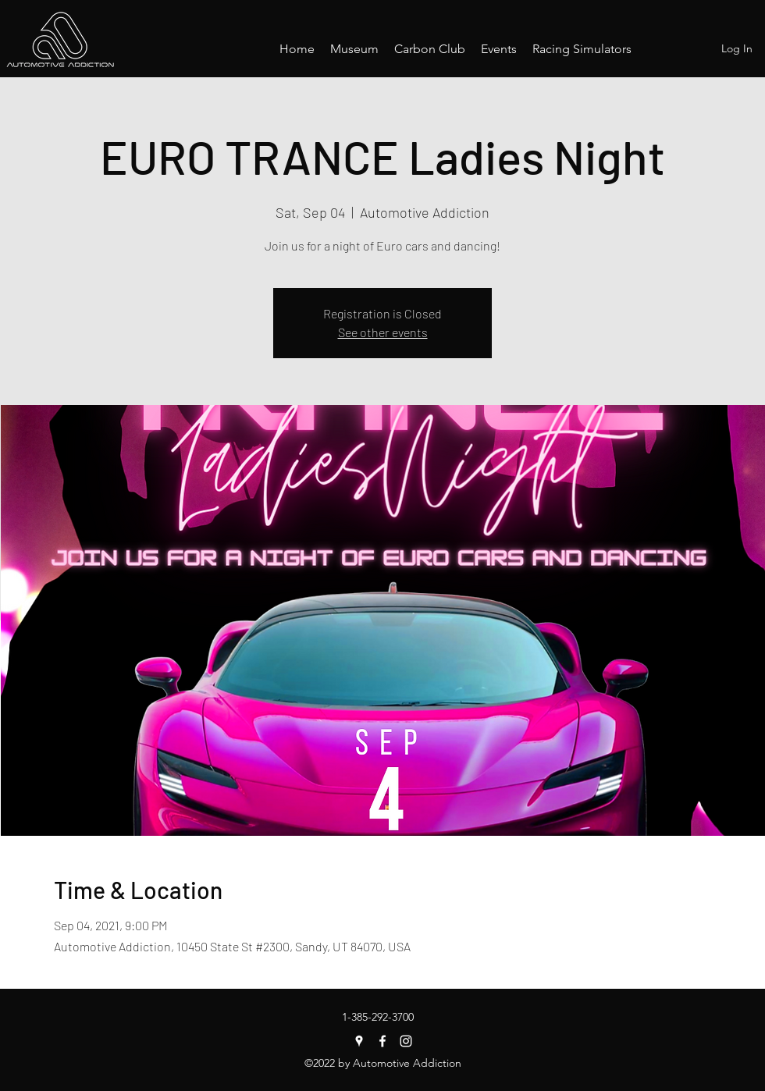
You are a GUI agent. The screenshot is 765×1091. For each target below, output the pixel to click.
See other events (383, 332)
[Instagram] (406, 1041)
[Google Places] (359, 1041)
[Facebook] (382, 1041)
